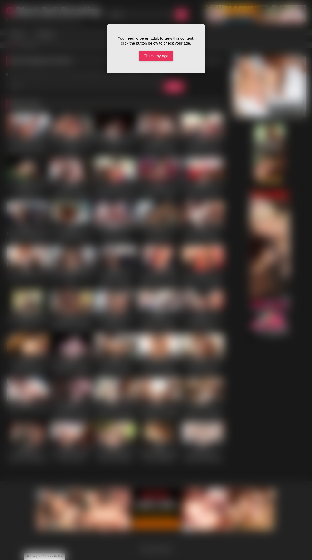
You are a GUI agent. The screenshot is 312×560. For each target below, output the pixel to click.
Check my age (156, 56)
